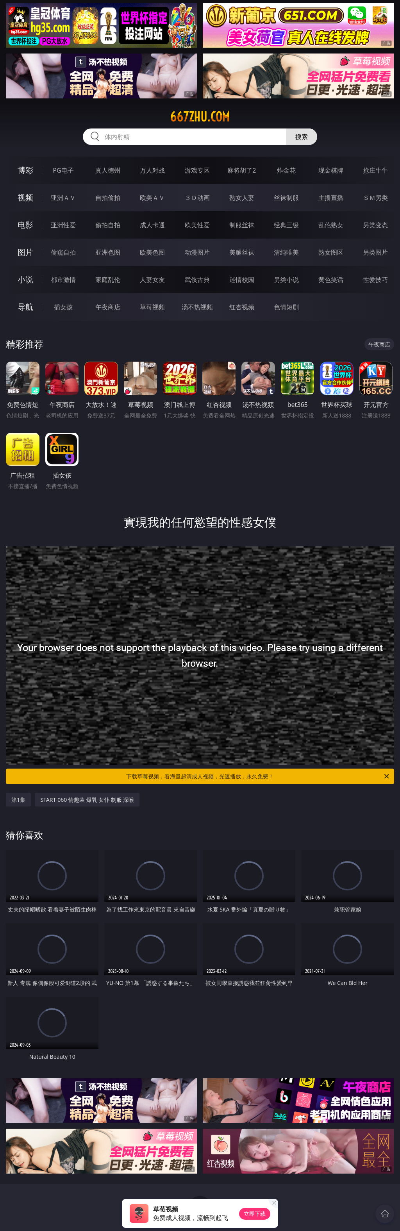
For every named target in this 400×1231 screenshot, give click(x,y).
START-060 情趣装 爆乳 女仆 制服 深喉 (87, 799)
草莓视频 (152, 307)
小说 (25, 279)
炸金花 (286, 170)
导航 (25, 307)
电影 (25, 224)
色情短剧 (286, 307)
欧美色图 (152, 252)
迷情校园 (241, 279)
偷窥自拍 (63, 252)
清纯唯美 (286, 252)
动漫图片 (197, 252)
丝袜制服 (286, 197)
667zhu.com (200, 117)
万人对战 (152, 170)
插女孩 (63, 307)
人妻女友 (152, 279)
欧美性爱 (197, 225)
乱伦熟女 (330, 225)
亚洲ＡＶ (63, 197)
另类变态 (375, 225)
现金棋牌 (330, 170)
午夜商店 (107, 307)
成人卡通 (152, 225)
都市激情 (63, 279)
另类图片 (375, 252)
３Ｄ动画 (197, 197)
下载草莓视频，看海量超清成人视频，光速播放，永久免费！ (258, 776)
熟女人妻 (241, 197)
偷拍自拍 (107, 225)
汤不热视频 (197, 307)
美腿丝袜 (241, 252)
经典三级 (286, 225)
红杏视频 (241, 307)
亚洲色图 (107, 252)
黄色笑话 (330, 279)
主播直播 (330, 197)
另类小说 (286, 279)
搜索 (301, 136)
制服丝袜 (241, 225)
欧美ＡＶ (152, 197)
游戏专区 (197, 170)
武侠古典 (197, 279)
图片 (25, 252)
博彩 (25, 170)
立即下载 (255, 1213)
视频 (25, 197)
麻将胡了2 (241, 170)
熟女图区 (330, 252)
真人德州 (107, 170)
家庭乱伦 (107, 279)
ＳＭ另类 (375, 197)
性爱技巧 (375, 279)
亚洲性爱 (63, 225)
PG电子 (63, 170)
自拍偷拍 (107, 197)
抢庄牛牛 (375, 170)
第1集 (18, 799)
